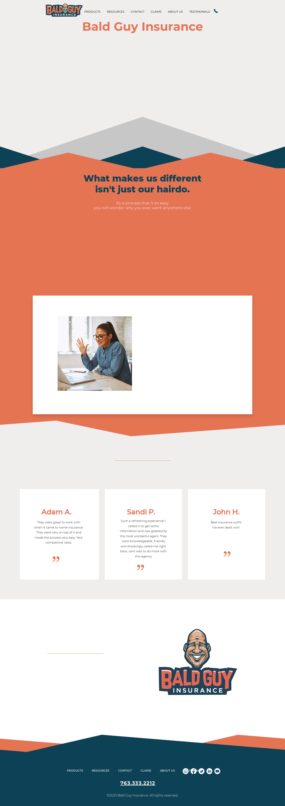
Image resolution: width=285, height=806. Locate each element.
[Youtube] (217, 771)
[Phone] (215, 10)
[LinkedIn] (209, 771)
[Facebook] (194, 771)
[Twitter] (201, 771)
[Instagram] (186, 771)
